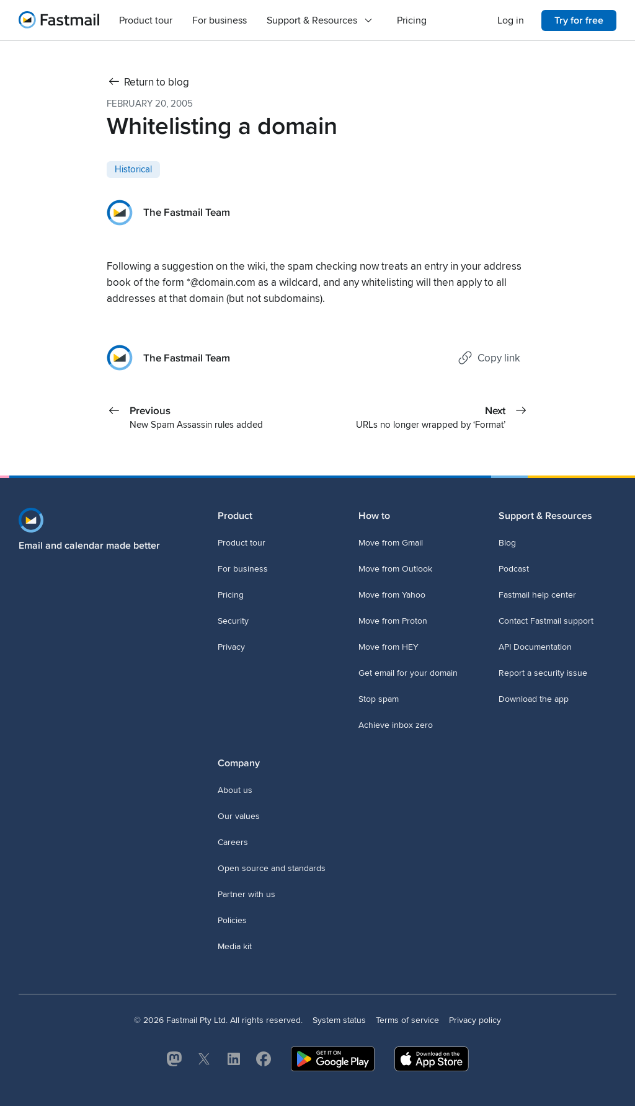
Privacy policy (475, 1020)
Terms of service (407, 1020)
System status (339, 1020)
